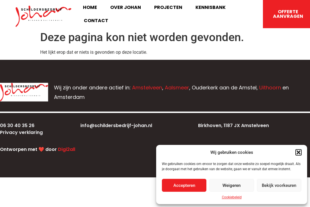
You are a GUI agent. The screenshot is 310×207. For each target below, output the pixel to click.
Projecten (168, 7)
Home (90, 7)
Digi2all (66, 149)
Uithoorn (270, 87)
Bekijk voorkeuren (279, 185)
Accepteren (184, 185)
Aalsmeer (177, 87)
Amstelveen (147, 87)
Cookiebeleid (232, 197)
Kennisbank (210, 7)
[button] (298, 152)
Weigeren (231, 185)
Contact (96, 20)
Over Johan (125, 7)
